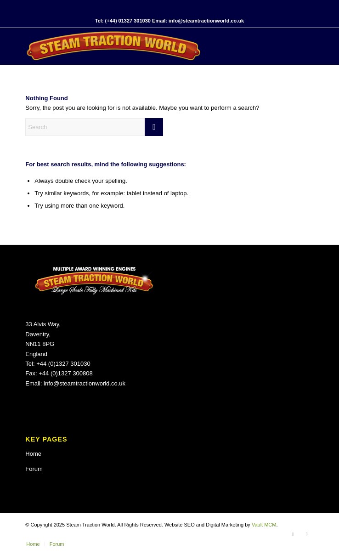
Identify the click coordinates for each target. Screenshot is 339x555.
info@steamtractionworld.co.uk (84, 383)
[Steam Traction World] (140, 46)
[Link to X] (307, 534)
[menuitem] (33, 544)
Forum (34, 468)
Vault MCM (264, 524)
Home (33, 453)
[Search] (94, 127)
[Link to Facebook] (293, 534)
